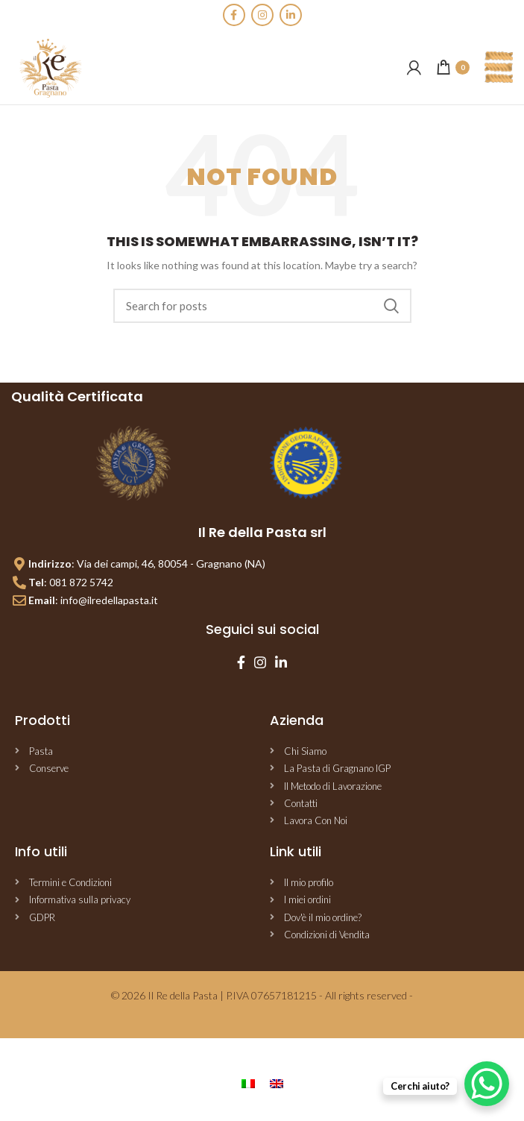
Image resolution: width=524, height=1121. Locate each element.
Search (391, 306)
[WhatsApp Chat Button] (486, 1083)
